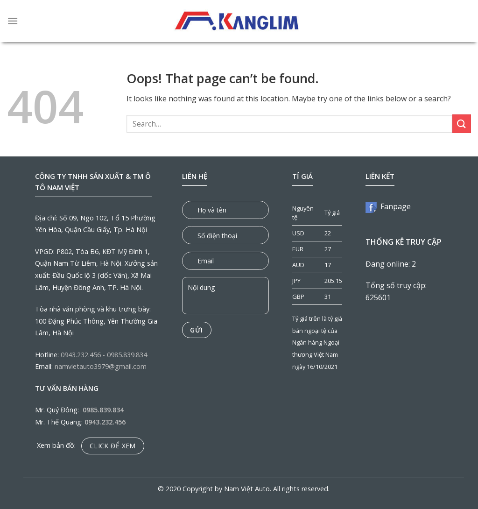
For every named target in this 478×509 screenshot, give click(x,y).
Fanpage (388, 206)
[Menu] (12, 20)
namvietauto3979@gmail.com (101, 366)
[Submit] (461, 123)
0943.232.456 (81, 354)
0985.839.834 (127, 354)
